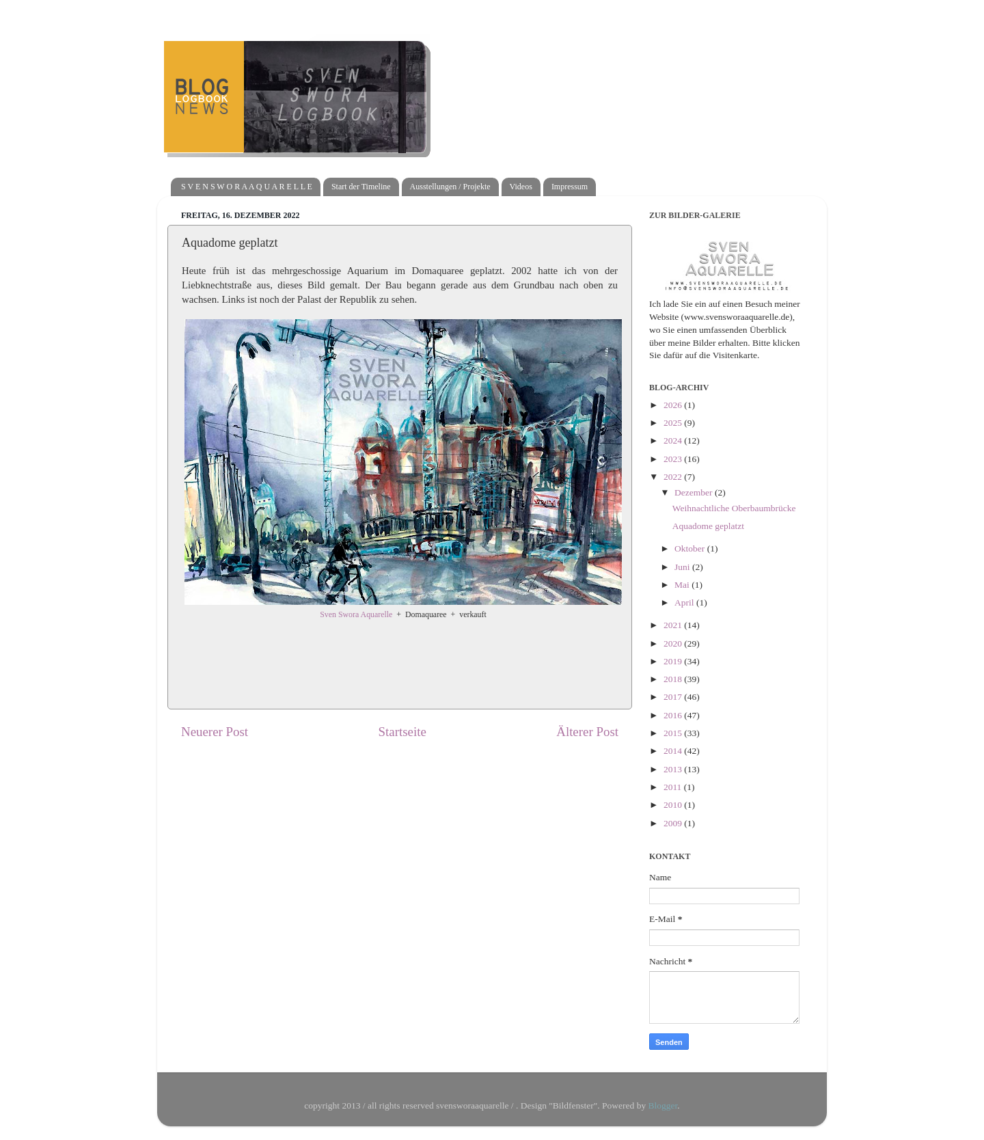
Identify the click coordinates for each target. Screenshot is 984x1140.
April (685, 602)
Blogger (663, 1105)
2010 (674, 805)
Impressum (569, 186)
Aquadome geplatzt (708, 526)
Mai (683, 585)
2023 (674, 459)
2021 (674, 625)
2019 (674, 661)
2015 (674, 733)
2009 (674, 823)
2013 (674, 769)
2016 (674, 715)
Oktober (690, 548)
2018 (674, 679)
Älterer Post (587, 731)
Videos (521, 186)
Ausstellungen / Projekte (450, 186)
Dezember (694, 492)
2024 (674, 440)
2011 (674, 787)
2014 (674, 751)
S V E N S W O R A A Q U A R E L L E (246, 186)
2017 (674, 697)
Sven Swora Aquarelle (356, 614)
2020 (674, 643)
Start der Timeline (361, 186)
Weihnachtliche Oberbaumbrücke (734, 508)
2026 (674, 405)
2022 (674, 477)
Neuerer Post (214, 731)
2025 (674, 423)
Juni (683, 567)
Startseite (402, 731)
